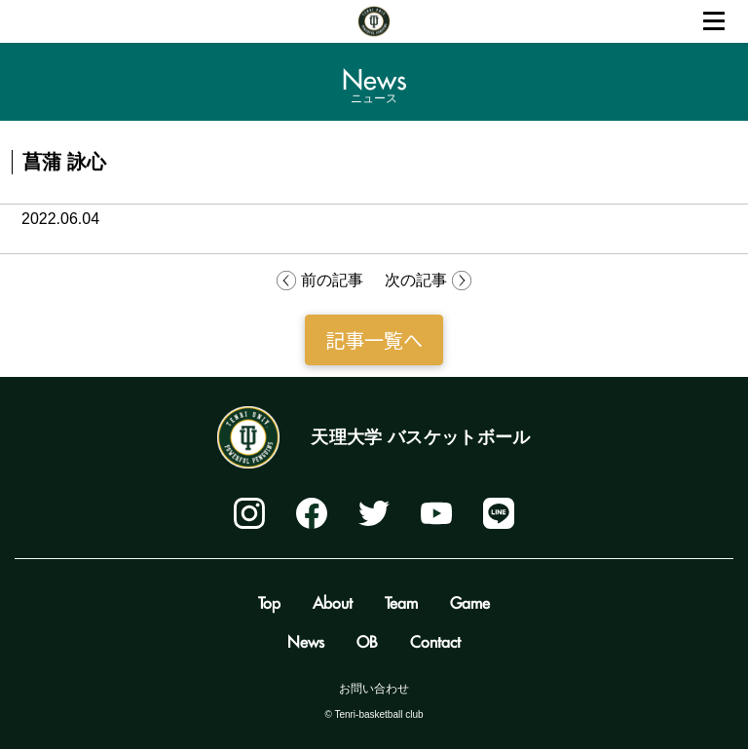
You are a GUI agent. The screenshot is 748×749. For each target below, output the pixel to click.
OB (367, 639)
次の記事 (416, 280)
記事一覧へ (374, 339)
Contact (435, 639)
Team (401, 600)
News (305, 639)
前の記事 (332, 280)
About (333, 600)
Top (269, 600)
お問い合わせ (374, 688)
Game (470, 600)
